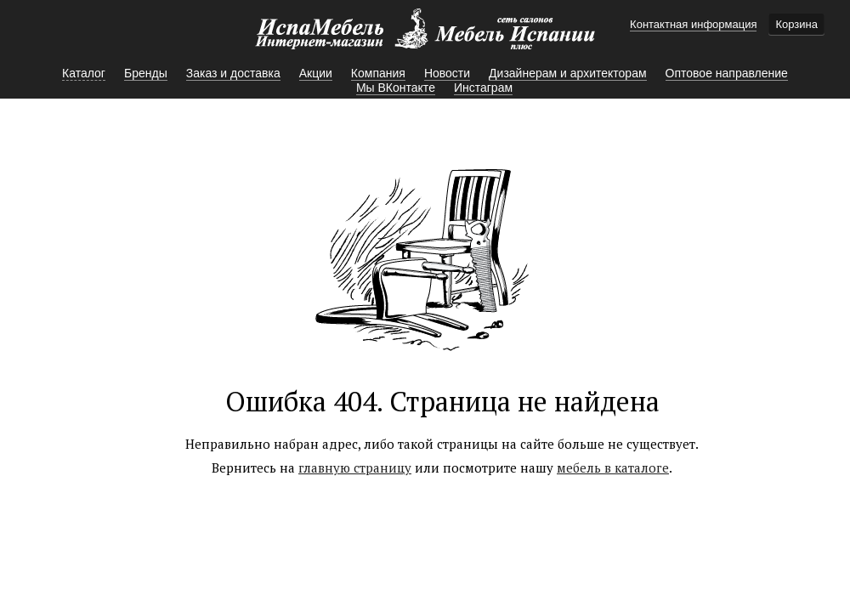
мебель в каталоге (613, 467)
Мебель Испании (425, 37)
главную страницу (354, 467)
